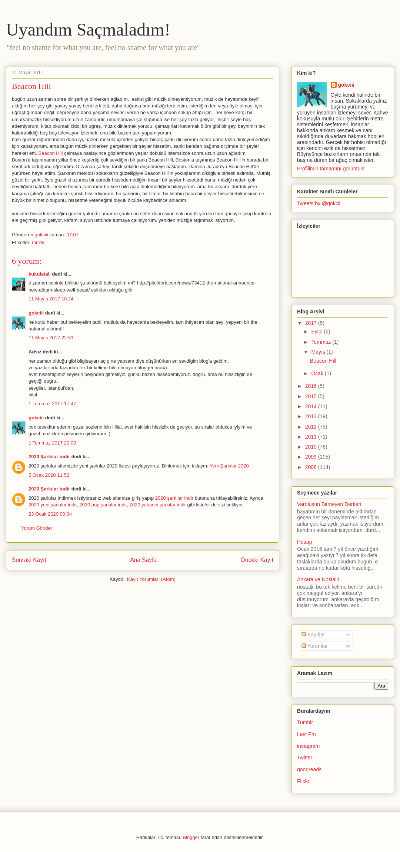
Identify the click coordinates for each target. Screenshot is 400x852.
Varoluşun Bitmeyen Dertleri (329, 504)
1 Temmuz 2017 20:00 (52, 443)
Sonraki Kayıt (29, 560)
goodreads (309, 769)
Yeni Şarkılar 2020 (229, 466)
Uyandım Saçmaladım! (88, 29)
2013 (311, 416)
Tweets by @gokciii (319, 203)
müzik (38, 242)
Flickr (303, 781)
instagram (308, 746)
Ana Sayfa (143, 560)
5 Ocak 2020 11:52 (49, 475)
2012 (311, 427)
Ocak (318, 373)
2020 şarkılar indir (174, 498)
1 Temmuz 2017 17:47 (52, 403)
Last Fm (306, 734)
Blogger (191, 837)
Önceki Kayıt (257, 560)
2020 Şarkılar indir (49, 456)
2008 (311, 467)
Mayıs (318, 352)
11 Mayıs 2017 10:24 (51, 299)
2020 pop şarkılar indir (103, 504)
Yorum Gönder (36, 528)
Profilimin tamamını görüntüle (330, 169)
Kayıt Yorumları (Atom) (151, 579)
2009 (311, 457)
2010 (311, 447)
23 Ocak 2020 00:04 (50, 514)
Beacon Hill (51, 153)
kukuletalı (40, 274)
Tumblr (305, 722)
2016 (311, 386)
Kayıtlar (313, 635)
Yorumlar (314, 646)
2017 (311, 323)
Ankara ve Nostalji (318, 579)
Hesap (304, 542)
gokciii (36, 313)
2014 (311, 406)
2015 (311, 396)
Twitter (304, 758)
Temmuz (321, 342)
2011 (311, 437)
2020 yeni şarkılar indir (53, 504)
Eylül (317, 332)
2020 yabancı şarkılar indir (157, 504)
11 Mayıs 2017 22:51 (51, 337)
